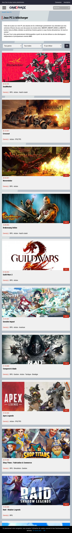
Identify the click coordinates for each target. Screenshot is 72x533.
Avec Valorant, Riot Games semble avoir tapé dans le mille (29, 469)
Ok (67, 46)
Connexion (58, 2)
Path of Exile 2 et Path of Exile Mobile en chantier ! (26, 486)
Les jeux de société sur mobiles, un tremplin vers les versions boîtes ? (32, 504)
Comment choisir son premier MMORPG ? (23, 500)
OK (44, 530)
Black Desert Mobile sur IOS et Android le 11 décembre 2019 (29, 482)
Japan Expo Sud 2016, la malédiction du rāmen (25, 516)
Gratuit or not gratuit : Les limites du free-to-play (26, 512)
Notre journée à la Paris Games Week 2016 (24, 508)
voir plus (36, 455)
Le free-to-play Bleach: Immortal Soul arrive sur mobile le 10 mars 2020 (32, 478)
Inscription (67, 2)
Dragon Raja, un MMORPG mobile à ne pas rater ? (26, 474)
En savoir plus (37, 530)
